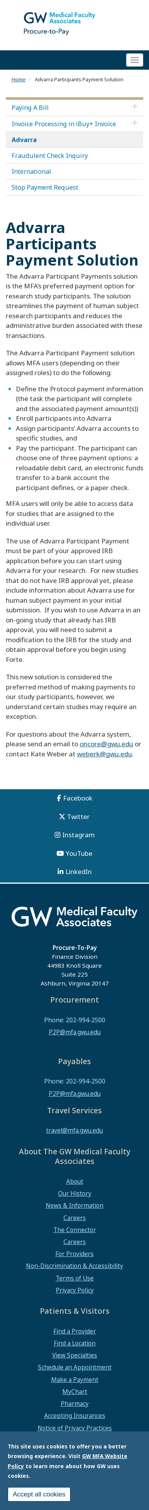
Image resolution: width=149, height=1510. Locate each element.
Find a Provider (74, 1331)
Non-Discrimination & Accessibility (74, 1266)
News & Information (74, 1205)
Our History (74, 1193)
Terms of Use (75, 1278)
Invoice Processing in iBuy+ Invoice (64, 124)
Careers (74, 1218)
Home (19, 79)
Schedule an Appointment (74, 1367)
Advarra (24, 139)
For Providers (74, 1254)
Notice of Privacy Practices (75, 1428)
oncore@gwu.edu (106, 743)
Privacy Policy (75, 1290)
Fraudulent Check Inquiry (50, 155)
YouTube (79, 853)
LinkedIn (78, 871)
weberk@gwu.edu (104, 753)
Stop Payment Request (45, 187)
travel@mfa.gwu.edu (74, 1130)
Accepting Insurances (74, 1415)
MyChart (74, 1391)
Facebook (77, 798)
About (74, 1181)
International (31, 171)
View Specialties (74, 1355)
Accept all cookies (39, 1494)
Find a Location (75, 1343)
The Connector (74, 1230)
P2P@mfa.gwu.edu (75, 1032)
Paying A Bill (30, 107)
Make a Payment (74, 1379)
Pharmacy (75, 1403)
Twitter (78, 816)
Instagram (78, 834)
